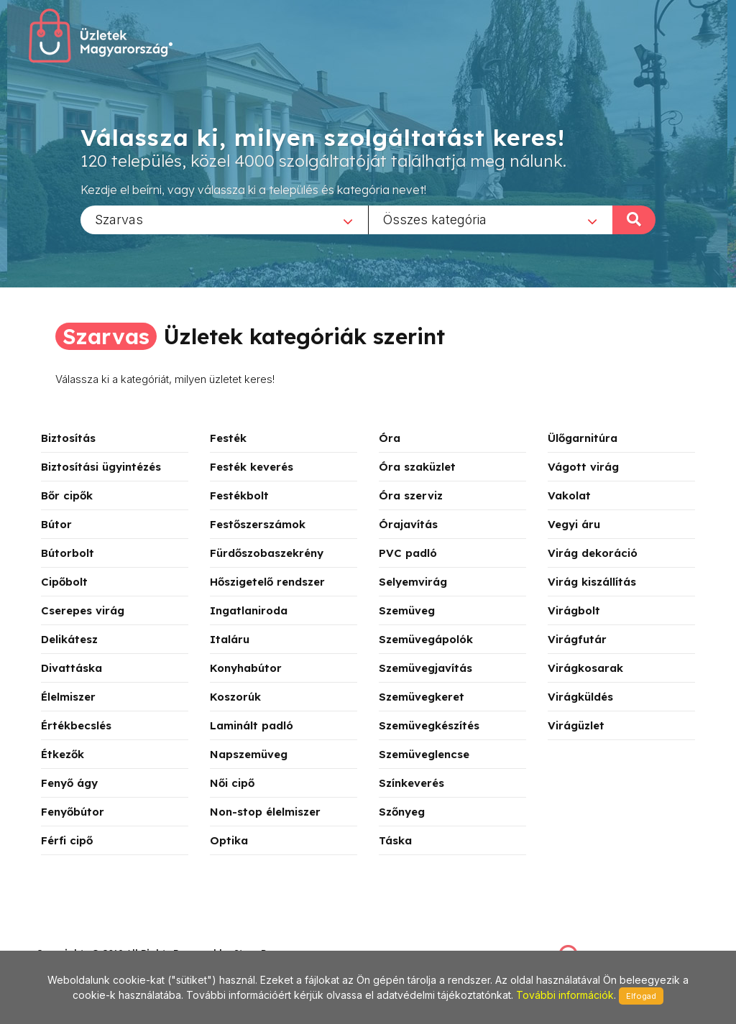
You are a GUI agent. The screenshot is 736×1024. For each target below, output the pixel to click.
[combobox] (224, 219)
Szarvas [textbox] (119, 218)
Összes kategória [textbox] (435, 218)
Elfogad (641, 996)
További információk (565, 995)
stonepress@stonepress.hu (94, 937)
